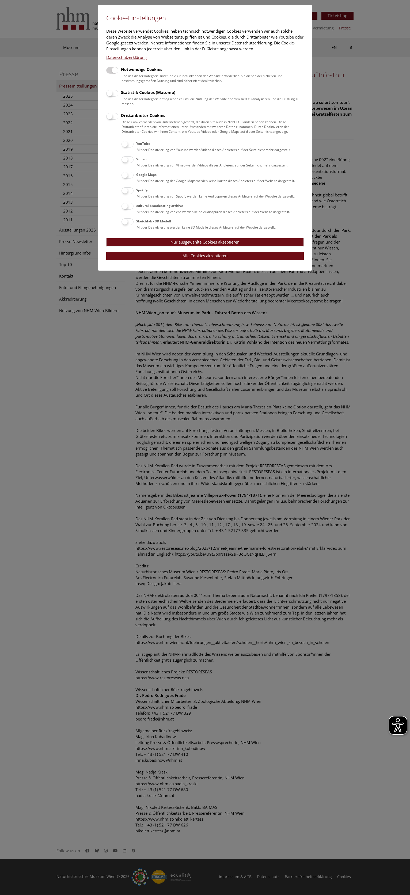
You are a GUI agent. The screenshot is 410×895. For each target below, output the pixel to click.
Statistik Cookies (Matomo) (148, 92)
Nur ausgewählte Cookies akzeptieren (205, 242)
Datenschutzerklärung (126, 57)
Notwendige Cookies (141, 69)
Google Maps (146, 174)
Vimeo (141, 159)
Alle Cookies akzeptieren (205, 255)
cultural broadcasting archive (159, 205)
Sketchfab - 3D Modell (153, 221)
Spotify (142, 190)
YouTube (143, 143)
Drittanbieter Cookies (143, 115)
